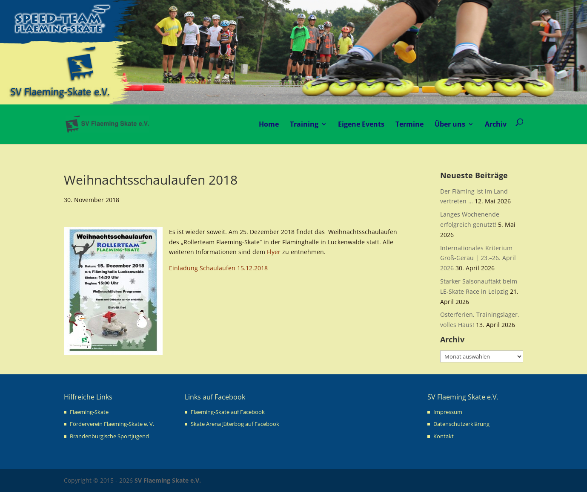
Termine (409, 124)
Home (269, 124)
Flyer (274, 252)
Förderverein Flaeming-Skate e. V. (112, 424)
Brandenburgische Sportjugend (109, 436)
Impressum (447, 412)
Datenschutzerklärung (461, 424)
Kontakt (443, 436)
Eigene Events (361, 124)
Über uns (450, 124)
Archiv (496, 124)
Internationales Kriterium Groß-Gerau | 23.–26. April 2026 (478, 258)
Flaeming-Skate (89, 412)
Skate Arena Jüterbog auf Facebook (235, 424)
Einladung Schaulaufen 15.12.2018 (218, 268)
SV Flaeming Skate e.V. (168, 480)
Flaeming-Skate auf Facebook (228, 412)
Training (304, 124)
